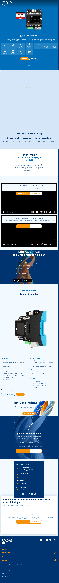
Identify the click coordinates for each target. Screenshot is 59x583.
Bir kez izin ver (36, 193)
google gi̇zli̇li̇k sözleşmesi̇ (32, 447)
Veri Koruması (5, 568)
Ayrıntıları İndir (8, 394)
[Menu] (53, 4)
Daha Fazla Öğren (29, 413)
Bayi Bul (24, 58)
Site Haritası (5, 579)
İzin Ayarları (5, 576)
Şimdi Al (20, 394)
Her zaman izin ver (23, 193)
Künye (3, 573)
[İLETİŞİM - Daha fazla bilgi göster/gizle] (55, 549)
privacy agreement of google (48, 188)
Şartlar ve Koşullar (6, 570)
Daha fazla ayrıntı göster (8, 390)
